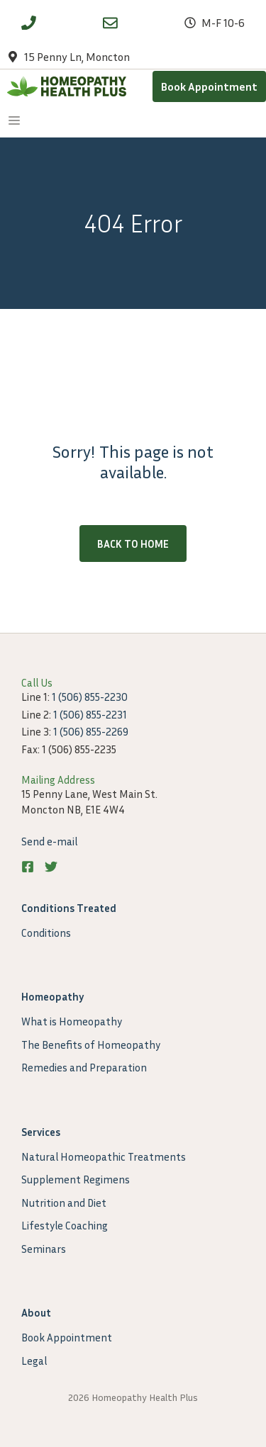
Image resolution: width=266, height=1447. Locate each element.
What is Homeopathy (71, 1021)
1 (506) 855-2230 (90, 696)
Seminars (43, 1248)
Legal (34, 1360)
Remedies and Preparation (84, 1067)
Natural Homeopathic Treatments (103, 1156)
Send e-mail (49, 841)
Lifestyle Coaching (64, 1225)
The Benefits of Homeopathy (90, 1044)
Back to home (133, 543)
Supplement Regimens (75, 1179)
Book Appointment (209, 86)
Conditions (46, 932)
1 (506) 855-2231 (90, 714)
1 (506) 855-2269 (90, 731)
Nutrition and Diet (63, 1202)
